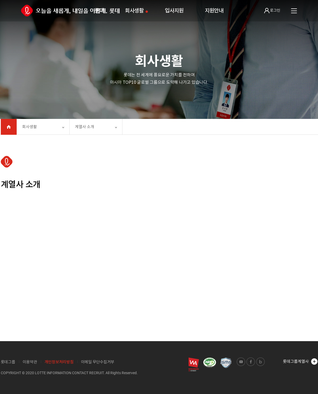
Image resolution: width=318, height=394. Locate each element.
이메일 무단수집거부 (98, 362)
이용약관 (30, 362)
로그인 (272, 10)
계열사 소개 (84, 126)
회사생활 (134, 10)
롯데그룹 (8, 362)
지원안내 (214, 10)
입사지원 (174, 10)
